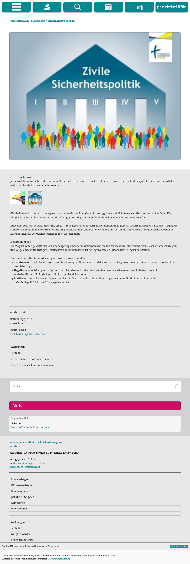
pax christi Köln (19, 20)
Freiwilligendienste (22, 539)
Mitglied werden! (21, 534)
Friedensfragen (20, 479)
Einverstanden (179, 546)
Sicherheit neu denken (61, 20)
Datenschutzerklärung (59, 558)
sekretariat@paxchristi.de (30, 463)
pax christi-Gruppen (22, 497)
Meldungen (38, 20)
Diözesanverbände (21, 485)
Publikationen (19, 508)
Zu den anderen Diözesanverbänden (31, 359)
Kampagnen (18, 502)
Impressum (16, 466)
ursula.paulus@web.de (32, 334)
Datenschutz (32, 466)
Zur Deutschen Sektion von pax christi (32, 365)
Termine (15, 352)
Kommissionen (19, 491)
